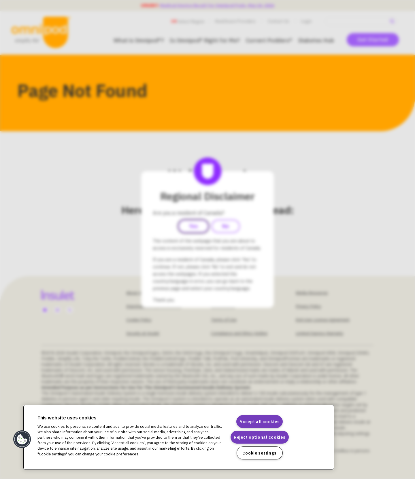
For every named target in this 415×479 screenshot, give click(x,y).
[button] (22, 439)
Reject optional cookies (260, 437)
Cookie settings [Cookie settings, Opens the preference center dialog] (259, 453)
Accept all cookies (259, 421)
